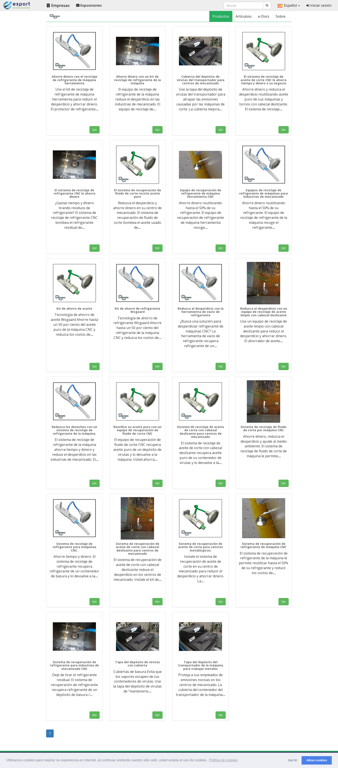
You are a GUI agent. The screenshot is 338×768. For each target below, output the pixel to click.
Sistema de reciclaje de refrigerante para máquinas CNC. (74, 547)
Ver (94, 130)
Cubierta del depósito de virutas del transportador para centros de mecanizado (200, 79)
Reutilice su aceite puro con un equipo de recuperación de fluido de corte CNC (137, 430)
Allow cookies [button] (316, 760)
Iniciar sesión (319, 5)
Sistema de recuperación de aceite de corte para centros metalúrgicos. (200, 547)
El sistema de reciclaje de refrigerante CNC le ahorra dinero (74, 193)
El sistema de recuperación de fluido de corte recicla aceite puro (137, 193)
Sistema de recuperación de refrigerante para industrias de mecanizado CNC (74, 665)
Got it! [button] (292, 760)
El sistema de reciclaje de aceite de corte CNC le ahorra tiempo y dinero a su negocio (263, 79)
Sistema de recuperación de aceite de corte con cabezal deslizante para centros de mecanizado (137, 549)
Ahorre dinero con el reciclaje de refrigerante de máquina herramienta (74, 79)
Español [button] (288, 5)
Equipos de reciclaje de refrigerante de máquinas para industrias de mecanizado (263, 193)
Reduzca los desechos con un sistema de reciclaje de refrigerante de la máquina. (74, 430)
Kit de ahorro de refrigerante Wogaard (137, 310)
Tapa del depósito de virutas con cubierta (137, 663)
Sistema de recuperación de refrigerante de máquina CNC (263, 545)
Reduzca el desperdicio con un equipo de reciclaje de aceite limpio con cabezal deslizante (263, 311)
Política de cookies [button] (223, 760)
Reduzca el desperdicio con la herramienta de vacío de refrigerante (201, 311)
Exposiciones (89, 5)
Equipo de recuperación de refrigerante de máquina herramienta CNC (200, 193)
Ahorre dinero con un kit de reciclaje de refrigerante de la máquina (137, 79)
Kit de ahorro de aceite (74, 308)
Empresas (58, 5)
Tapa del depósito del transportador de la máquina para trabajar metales (200, 665)
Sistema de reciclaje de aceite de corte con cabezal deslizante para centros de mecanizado (200, 432)
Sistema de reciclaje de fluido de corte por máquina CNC (263, 428)
